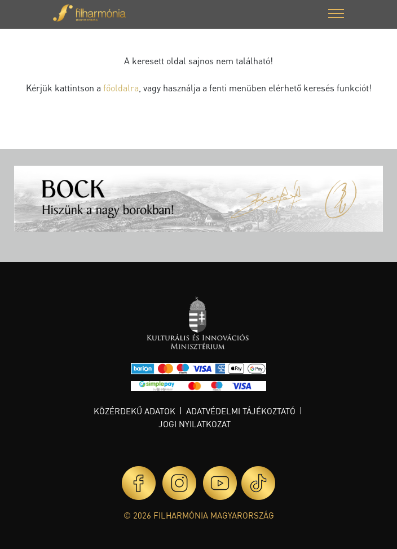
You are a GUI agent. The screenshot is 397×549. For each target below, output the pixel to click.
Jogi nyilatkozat (194, 424)
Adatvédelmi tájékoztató (240, 411)
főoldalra (121, 88)
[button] (336, 15)
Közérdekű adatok (134, 411)
